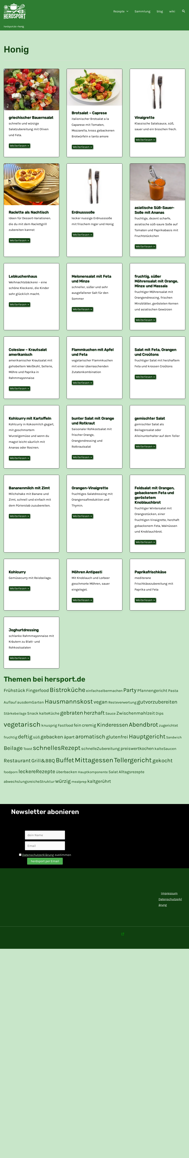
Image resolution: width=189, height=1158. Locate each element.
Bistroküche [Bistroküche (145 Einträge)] (67, 701)
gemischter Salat (150, 418)
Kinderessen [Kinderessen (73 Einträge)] (112, 736)
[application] (126, 11)
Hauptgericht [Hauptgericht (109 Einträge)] (147, 747)
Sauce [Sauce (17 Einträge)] (110, 725)
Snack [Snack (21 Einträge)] (32, 724)
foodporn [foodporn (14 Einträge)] (11, 783)
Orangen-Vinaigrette (90, 493)
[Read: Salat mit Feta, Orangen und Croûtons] (157, 342)
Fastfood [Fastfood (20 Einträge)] (65, 736)
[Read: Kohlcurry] (31, 573)
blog (160, 11)
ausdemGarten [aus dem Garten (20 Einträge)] (30, 713)
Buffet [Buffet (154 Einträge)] (65, 771)
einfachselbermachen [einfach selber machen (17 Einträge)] (104, 702)
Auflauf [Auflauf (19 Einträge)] (10, 713)
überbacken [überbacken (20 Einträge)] (66, 783)
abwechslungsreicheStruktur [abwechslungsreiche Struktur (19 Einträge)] (29, 793)
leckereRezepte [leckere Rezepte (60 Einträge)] (36, 783)
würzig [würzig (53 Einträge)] (63, 792)
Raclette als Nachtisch (29, 212)
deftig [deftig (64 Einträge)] (25, 748)
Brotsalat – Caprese (89, 113)
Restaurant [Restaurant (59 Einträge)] (17, 772)
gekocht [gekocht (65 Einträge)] (162, 772)
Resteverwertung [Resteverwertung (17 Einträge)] (122, 713)
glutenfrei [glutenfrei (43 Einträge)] (117, 748)
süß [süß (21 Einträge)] (36, 748)
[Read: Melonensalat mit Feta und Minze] (94, 266)
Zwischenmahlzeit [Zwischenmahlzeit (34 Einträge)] (135, 724)
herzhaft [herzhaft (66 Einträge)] (94, 724)
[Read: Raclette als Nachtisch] (31, 184)
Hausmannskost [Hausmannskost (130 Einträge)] (69, 712)
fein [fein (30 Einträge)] (77, 736)
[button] (183, 11)
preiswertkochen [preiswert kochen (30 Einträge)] (137, 759)
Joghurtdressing (24, 641)
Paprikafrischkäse (150, 583)
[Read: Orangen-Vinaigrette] (94, 483)
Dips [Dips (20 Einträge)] (160, 724)
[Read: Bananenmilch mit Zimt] (31, 483)
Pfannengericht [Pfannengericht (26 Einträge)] (152, 701)
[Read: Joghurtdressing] (31, 631)
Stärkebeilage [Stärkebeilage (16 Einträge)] (15, 725)
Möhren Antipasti (87, 583)
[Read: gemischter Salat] (157, 409)
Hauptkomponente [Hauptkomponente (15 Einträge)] (93, 783)
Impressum (169, 904)
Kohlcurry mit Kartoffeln (30, 418)
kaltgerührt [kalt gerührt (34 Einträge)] (99, 792)
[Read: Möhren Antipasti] (94, 573)
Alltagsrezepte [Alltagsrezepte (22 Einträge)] (131, 783)
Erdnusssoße (83, 212)
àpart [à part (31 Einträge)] (69, 748)
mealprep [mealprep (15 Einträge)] (79, 793)
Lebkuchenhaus (23, 276)
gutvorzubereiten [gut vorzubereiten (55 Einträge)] (157, 713)
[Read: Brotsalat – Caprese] (94, 87)
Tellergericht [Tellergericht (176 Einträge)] (133, 771)
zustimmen (45, 866)
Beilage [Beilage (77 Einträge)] (13, 759)
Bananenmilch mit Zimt (29, 493)
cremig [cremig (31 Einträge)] (89, 736)
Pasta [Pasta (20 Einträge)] (173, 702)
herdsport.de (10, 26)
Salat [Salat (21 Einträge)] (113, 783)
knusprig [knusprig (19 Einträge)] (49, 736)
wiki (172, 11)
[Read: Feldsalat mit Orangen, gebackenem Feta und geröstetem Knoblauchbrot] (157, 486)
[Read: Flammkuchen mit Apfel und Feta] (94, 340)
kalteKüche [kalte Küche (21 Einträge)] (49, 724)
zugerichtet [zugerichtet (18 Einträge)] (168, 736)
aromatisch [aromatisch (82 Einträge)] (90, 748)
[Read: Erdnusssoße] (94, 184)
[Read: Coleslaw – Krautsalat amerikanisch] (31, 340)
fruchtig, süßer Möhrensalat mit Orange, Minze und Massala (156, 281)
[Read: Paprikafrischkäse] (157, 573)
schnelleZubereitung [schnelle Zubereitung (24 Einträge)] (100, 759)
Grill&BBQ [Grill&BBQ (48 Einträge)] (43, 772)
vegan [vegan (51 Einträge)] (101, 713)
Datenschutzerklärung (38, 866)
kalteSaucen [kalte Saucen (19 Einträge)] (165, 760)
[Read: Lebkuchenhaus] (31, 266)
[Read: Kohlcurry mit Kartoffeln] (31, 409)
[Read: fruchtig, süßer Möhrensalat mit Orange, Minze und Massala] (157, 266)
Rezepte (120, 11)
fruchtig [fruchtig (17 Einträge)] (10, 748)
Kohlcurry (17, 583)
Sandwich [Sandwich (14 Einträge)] (174, 749)
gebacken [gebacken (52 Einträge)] (52, 748)
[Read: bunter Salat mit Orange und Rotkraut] (94, 411)
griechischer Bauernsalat (31, 117)
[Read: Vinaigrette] (157, 89)
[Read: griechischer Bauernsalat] (31, 89)
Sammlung (142, 11)
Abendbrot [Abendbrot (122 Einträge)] (143, 736)
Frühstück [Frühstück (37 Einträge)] (14, 701)
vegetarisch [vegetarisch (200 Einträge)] (22, 736)
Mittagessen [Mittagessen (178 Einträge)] (94, 771)
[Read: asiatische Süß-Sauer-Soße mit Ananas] (157, 182)
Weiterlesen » (19, 145)
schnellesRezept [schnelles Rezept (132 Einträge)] (56, 759)
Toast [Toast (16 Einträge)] (27, 760)
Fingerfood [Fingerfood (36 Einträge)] (37, 701)
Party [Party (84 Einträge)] (130, 701)
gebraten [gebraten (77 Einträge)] (71, 724)
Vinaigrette (144, 117)
